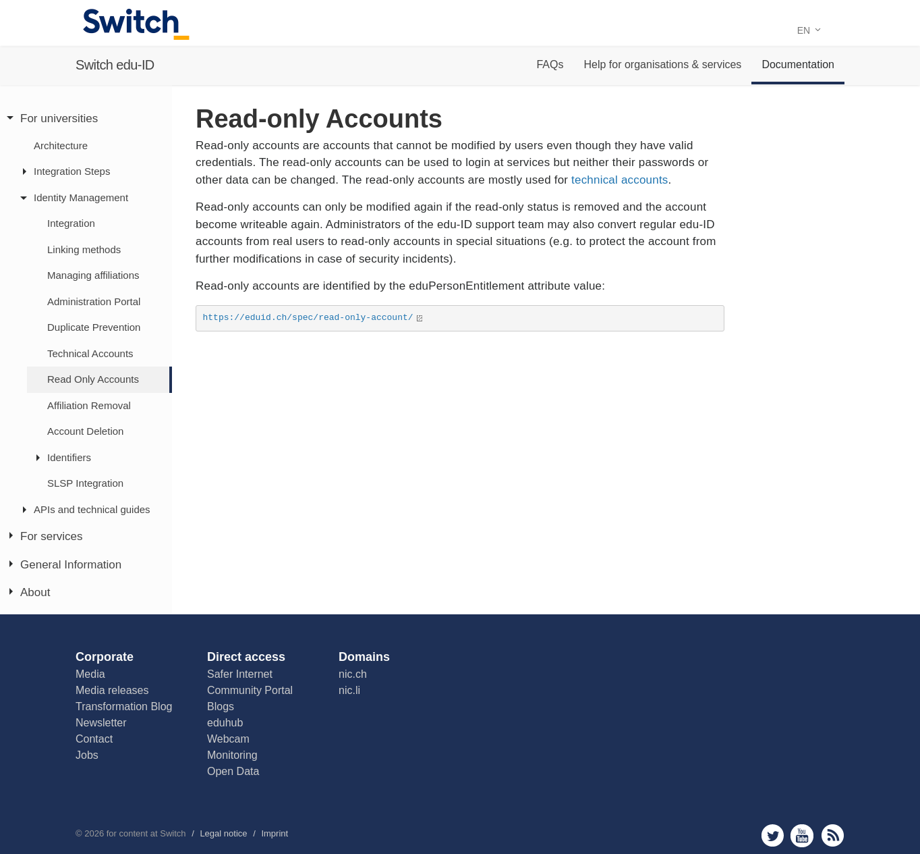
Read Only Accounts (93, 379)
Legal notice (223, 833)
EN (809, 30)
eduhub (225, 722)
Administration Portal (93, 301)
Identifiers (69, 457)
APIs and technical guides (92, 509)
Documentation (797, 64)
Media (90, 674)
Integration (71, 223)
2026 (94, 833)
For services (51, 536)
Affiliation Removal (89, 405)
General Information (70, 564)
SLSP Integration (85, 483)
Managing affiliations (93, 275)
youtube (802, 835)
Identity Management (81, 197)
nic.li (349, 690)
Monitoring (232, 755)
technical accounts (618, 180)
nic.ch (353, 674)
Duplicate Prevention (93, 327)
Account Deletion (85, 431)
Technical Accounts (90, 353)
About (35, 592)
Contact (94, 739)
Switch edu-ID (115, 64)
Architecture (61, 145)
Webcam (228, 739)
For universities (59, 118)
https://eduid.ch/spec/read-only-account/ (308, 318)
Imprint (274, 833)
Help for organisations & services (662, 64)
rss (832, 835)
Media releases (112, 690)
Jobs (87, 755)
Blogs (220, 706)
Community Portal (250, 690)
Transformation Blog (124, 706)
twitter (772, 835)
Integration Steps (72, 171)
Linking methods (84, 249)
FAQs (549, 64)
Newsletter (101, 722)
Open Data (233, 771)
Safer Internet (239, 674)
